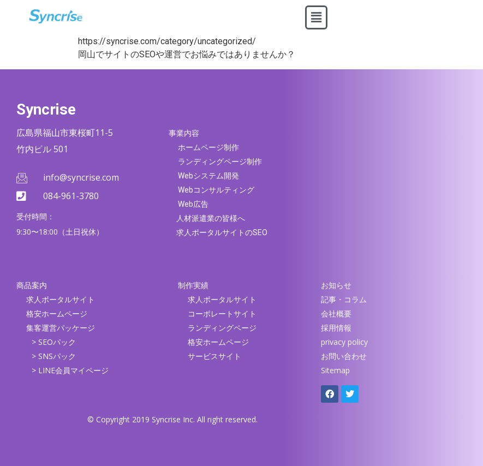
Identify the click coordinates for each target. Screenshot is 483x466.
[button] (316, 17)
